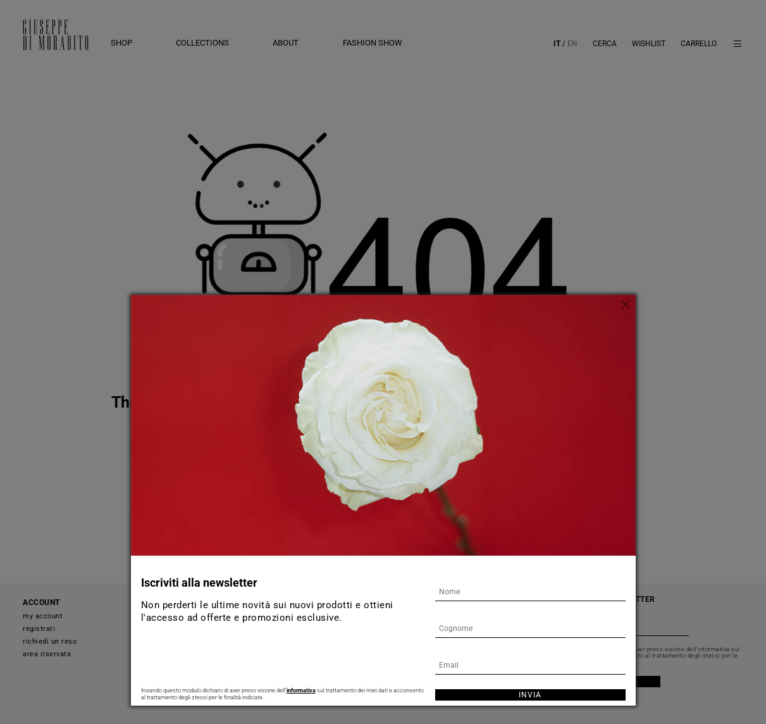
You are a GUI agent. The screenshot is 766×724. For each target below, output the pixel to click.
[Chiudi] (626, 304)
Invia (530, 694)
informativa (301, 690)
